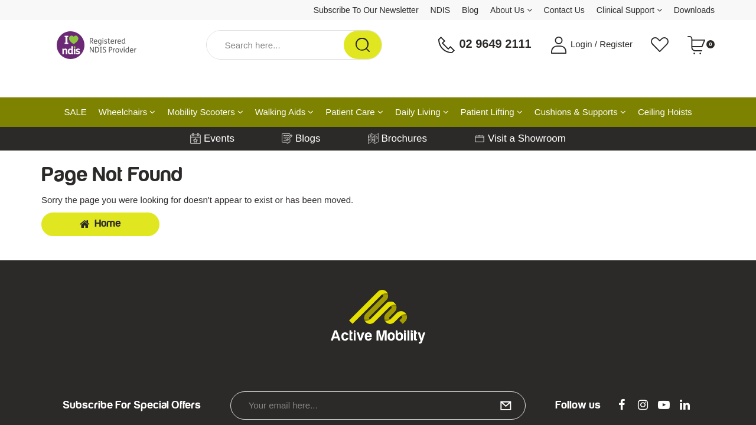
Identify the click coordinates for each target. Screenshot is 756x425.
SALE (75, 112)
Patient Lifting (492, 112)
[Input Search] (275, 45)
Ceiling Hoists (665, 112)
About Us (511, 10)
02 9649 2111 (484, 44)
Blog (470, 10)
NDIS (440, 10)
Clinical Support (629, 10)
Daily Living (422, 112)
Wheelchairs (127, 112)
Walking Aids (284, 112)
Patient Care (354, 112)
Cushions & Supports (580, 112)
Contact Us (564, 10)
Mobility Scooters (205, 112)
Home (100, 224)
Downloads (694, 10)
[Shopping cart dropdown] (701, 45)
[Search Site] (363, 45)
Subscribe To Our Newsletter (366, 10)
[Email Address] (378, 405)
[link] (622, 405)
